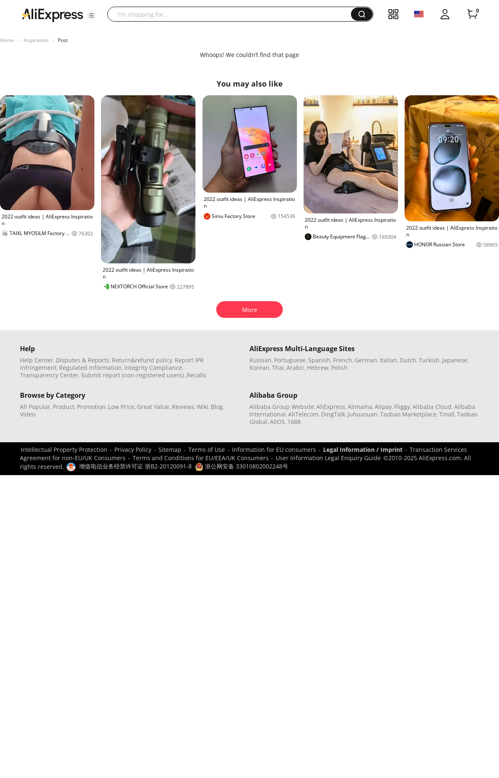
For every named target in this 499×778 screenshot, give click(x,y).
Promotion (91, 407)
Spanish (319, 360)
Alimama (360, 407)
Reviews (183, 407)
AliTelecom (303, 414)
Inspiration (36, 40)
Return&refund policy (142, 360)
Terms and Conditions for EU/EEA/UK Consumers (201, 458)
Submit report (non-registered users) (132, 375)
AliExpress (330, 407)
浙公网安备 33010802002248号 (241, 466)
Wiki (202, 407)
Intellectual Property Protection (64, 449)
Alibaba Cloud (432, 407)
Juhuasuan (363, 414)
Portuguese (290, 360)
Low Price (121, 407)
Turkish (429, 360)
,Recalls (195, 375)
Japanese (454, 360)
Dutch (408, 360)
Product (63, 407)
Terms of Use (206, 449)
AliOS (277, 422)
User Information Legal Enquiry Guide (328, 458)
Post (63, 40)
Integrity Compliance (153, 368)
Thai (278, 368)
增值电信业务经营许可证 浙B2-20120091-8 (135, 466)
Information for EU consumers (274, 449)
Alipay (383, 407)
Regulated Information (90, 368)
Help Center (36, 360)
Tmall (447, 414)
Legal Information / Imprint (363, 449)
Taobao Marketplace (408, 414)
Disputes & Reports (82, 360)
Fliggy (402, 407)
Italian (388, 360)
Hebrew (318, 368)
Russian (261, 360)
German (366, 360)
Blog (217, 407)
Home (7, 40)
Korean (259, 368)
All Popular (35, 407)
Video (27, 414)
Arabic (295, 368)
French (342, 360)
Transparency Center (49, 375)
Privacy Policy (132, 449)
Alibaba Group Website (282, 407)
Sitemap (169, 449)
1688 (294, 422)
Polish (339, 368)
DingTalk (333, 414)
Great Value (153, 407)
